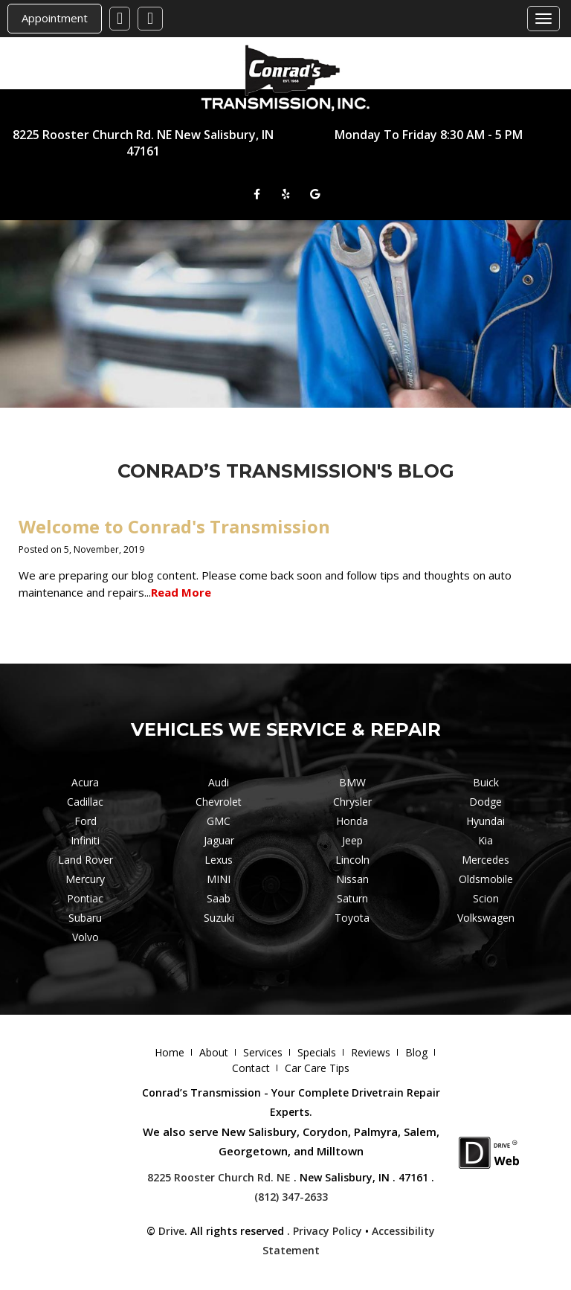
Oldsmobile (486, 879)
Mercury (85, 879)
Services (263, 1052)
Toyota (352, 918)
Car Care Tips (317, 1068)
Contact (251, 1068)
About (213, 1052)
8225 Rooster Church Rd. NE (219, 1177)
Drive (171, 1231)
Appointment (55, 17)
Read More (181, 592)
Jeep (352, 840)
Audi (218, 782)
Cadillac (85, 802)
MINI (218, 879)
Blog (416, 1052)
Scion (486, 898)
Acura (85, 782)
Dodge (485, 802)
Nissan (352, 879)
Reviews (370, 1052)
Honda (352, 821)
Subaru (85, 918)
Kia (485, 840)
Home (169, 1052)
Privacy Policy (327, 1231)
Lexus (218, 860)
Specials (316, 1052)
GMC (218, 821)
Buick (486, 782)
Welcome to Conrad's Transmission (174, 526)
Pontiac (85, 898)
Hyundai (485, 821)
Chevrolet (219, 802)
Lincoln (352, 860)
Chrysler (352, 802)
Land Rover (85, 860)
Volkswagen (485, 918)
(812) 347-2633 (291, 1197)
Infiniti (85, 840)
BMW (352, 782)
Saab (218, 898)
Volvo (85, 937)
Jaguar (219, 840)
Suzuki (219, 918)
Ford (85, 821)
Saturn (352, 898)
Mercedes (485, 860)
